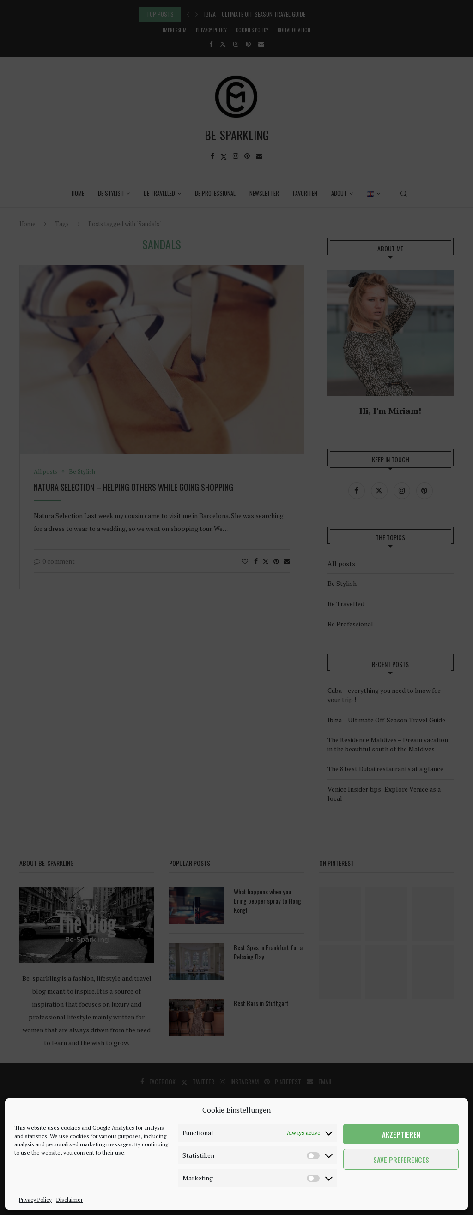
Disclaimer (69, 1199)
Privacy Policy (35, 1199)
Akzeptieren (401, 1134)
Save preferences (401, 1160)
